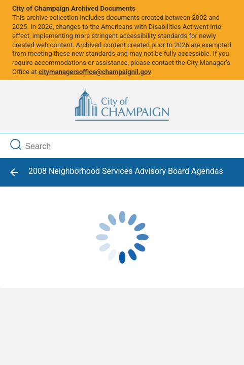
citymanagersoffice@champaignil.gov (95, 72)
